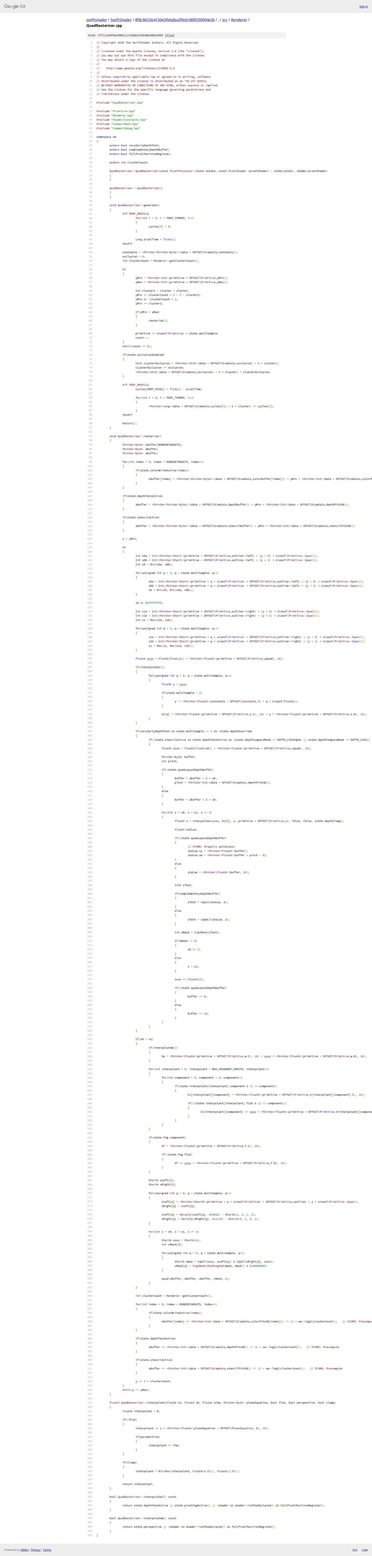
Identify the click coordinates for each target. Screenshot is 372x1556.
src (225, 19)
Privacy (35, 1550)
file (170, 35)
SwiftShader (121, 19)
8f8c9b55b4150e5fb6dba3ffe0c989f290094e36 (175, 19)
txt (354, 1550)
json (364, 1550)
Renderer (239, 19)
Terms (47, 1550)
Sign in (363, 6)
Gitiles (25, 1550)
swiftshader (96, 19)
